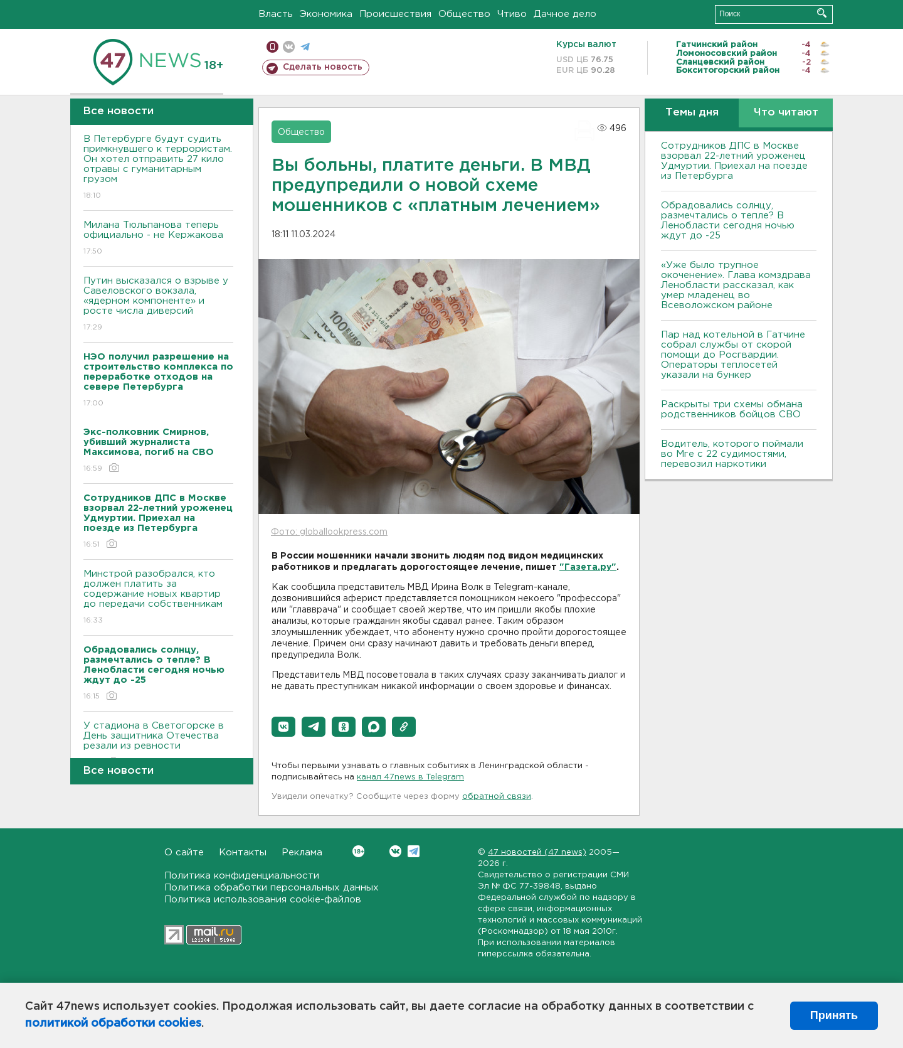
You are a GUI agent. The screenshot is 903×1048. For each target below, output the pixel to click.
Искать (821, 13)
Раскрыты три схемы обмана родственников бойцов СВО (732, 409)
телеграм (305, 47)
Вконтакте (358, 851)
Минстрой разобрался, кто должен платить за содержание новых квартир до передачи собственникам (158, 598)
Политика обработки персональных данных (271, 888)
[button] (283, 727)
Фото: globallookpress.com (329, 532)
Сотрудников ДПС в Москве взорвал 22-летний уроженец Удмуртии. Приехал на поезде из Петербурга (734, 161)
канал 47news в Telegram (410, 777)
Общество (464, 14)
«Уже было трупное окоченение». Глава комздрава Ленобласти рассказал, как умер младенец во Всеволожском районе (736, 285)
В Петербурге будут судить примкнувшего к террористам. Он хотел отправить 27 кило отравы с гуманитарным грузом (158, 168)
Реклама (302, 852)
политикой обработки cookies (113, 1024)
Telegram (414, 851)
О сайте (184, 852)
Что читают (786, 112)
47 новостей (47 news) (537, 852)
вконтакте (289, 47)
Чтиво (512, 14)
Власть (275, 14)
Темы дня (692, 112)
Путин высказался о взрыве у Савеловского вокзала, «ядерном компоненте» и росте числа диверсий (158, 305)
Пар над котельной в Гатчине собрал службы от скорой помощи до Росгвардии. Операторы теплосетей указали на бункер (733, 355)
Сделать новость (322, 67)
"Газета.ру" (587, 567)
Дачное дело (565, 14)
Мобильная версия (272, 47)
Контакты (243, 852)
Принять (834, 1015)
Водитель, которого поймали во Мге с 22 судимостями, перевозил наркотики (732, 454)
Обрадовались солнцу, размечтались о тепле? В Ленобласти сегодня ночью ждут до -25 (728, 220)
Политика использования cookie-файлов (262, 900)
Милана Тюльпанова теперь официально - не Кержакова (158, 239)
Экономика (326, 14)
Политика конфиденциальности (241, 876)
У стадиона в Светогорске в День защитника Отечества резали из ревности (158, 744)
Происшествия (395, 14)
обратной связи (496, 796)
